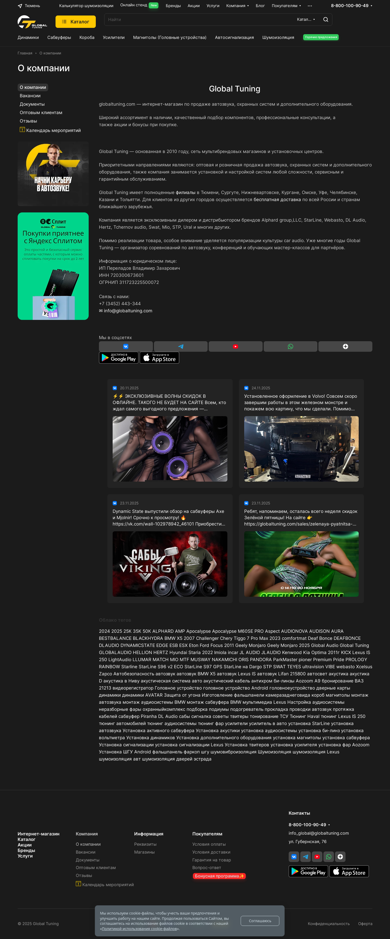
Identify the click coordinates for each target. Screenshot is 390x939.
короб (318, 695)
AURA (337, 631)
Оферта (365, 923)
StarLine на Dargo (243, 666)
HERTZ (160, 652)
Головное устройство (178, 688)
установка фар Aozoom (343, 744)
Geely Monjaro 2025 (288, 645)
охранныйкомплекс (164, 709)
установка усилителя (294, 744)
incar (233, 652)
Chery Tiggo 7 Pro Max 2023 (250, 638)
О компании (33, 87)
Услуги (25, 856)
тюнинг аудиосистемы (172, 723)
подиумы (219, 709)
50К (147, 631)
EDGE (162, 645)
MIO (174, 659)
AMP (180, 631)
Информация (148, 833)
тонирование (264, 716)
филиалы (186, 192)
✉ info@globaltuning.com (125, 310)
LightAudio (119, 659)
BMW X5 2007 (179, 638)
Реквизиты (145, 844)
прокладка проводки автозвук (298, 709)
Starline (129, 666)
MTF (184, 659)
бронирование (337, 680)
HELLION (142, 652)
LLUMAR (142, 659)
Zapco (105, 673)
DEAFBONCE (347, 638)
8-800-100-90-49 (349, 5)
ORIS (243, 659)
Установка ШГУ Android (125, 751)
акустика (338, 673)
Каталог (27, 839)
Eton (193, 645)
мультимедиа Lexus (264, 702)
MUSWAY (201, 659)
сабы (184, 716)
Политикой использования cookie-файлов (139, 928)
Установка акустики (218, 730)
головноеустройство (292, 688)
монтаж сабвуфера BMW (214, 702)
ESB (173, 645)
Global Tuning (354, 645)
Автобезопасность (133, 673)
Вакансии (30, 95)
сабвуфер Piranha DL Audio (148, 716)
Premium (322, 659)
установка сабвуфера (346, 737)
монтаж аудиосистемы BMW (154, 702)
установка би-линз (319, 730)
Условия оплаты (209, 844)
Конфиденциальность (329, 923)
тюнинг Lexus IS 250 (343, 716)
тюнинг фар (211, 723)
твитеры (239, 716)
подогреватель (246, 709)
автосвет (317, 673)
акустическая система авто (171, 680)
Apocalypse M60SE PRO (238, 631)
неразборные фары (120, 709)
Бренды (26, 850)
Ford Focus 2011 (217, 645)
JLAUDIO (271, 652)
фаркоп (192, 751)
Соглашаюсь (260, 920)
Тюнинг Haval (304, 716)
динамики (110, 695)
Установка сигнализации (126, 744)
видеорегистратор (133, 688)
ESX (183, 645)
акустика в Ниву (121, 680)
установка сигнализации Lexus (189, 744)
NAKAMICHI (224, 659)
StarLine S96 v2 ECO (161, 666)
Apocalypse (198, 631)
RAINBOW (109, 666)
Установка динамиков (150, 737)
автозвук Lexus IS (236, 673)
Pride (338, 659)
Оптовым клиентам (41, 112)
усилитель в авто (268, 723)
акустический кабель (226, 680)
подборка (197, 709)
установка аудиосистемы (269, 730)
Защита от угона (182, 695)
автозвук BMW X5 (196, 673)
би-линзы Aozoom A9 (297, 680)
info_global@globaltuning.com (319, 833)
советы (221, 716)
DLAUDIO (109, 645)
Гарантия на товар (211, 860)
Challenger (207, 638)
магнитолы (338, 695)
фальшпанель (167, 751)
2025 (116, 631)
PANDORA (261, 659)
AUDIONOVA (294, 631)
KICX (346, 652)
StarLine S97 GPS (203, 666)
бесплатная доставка (277, 199)
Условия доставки (211, 852)
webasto (345, 666)
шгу (205, 751)
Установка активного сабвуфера (158, 730)
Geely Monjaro (250, 645)
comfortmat (294, 638)
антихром (261, 680)
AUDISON (319, 631)
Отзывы (28, 121)
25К (127, 631)
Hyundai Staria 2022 (191, 652)
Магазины (144, 852)
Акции (25, 845)
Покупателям (207, 833)
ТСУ (284, 716)
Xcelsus (364, 666)
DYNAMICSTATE (138, 645)
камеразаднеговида (288, 695)
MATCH (161, 659)
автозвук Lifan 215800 (281, 673)
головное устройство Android (235, 688)
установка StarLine (309, 723)
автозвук (165, 673)
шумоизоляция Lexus (316, 751)
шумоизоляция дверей (167, 759)
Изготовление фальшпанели (233, 695)
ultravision (313, 666)
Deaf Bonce (320, 638)
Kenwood (292, 652)
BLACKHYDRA (148, 638)
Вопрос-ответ (206, 867)
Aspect (272, 631)
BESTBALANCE (115, 638)
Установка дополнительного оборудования (224, 737)
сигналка (201, 716)
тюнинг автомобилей (122, 723)
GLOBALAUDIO (115, 652)
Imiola (220, 652)
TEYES (294, 666)
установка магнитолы (297, 737)
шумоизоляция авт (120, 759)
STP (267, 666)
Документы (32, 104)
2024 (104, 631)
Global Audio (324, 645)
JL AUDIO (249, 652)
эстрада (203, 759)
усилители (236, 723)
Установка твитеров (247, 744)
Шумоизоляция (274, 751)
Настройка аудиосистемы (315, 702)
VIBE (330, 666)
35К (137, 631)
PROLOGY (356, 659)
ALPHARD (163, 631)
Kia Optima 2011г (321, 652)
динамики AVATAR (142, 695)
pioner (305, 659)
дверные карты (333, 688)
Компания (87, 833)
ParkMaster (285, 659)
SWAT (279, 666)
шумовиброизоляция (234, 751)
